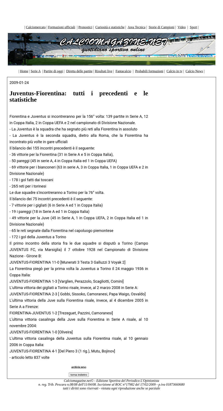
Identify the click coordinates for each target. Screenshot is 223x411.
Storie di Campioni (162, 27)
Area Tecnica (136, 27)
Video (182, 27)
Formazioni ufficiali (61, 27)
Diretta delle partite (79, 71)
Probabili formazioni (149, 71)
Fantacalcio (123, 71)
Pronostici (85, 27)
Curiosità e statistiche (110, 27)
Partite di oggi (53, 71)
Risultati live (103, 71)
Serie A (36, 71)
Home (24, 71)
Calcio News (194, 71)
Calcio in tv (175, 71)
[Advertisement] (111, 11)
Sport (193, 27)
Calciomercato (36, 27)
